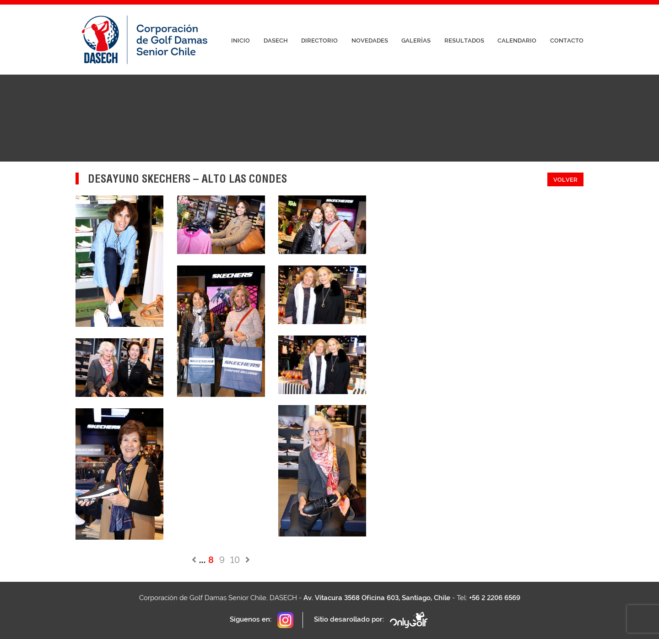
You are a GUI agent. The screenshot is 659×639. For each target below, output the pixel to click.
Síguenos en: (261, 620)
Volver (565, 179)
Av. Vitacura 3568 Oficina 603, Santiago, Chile (376, 598)
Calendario (516, 40)
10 (235, 559)
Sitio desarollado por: (371, 620)
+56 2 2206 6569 (494, 598)
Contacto (566, 40)
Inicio (240, 40)
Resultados (464, 40)
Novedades (369, 40)
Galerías (416, 40)
